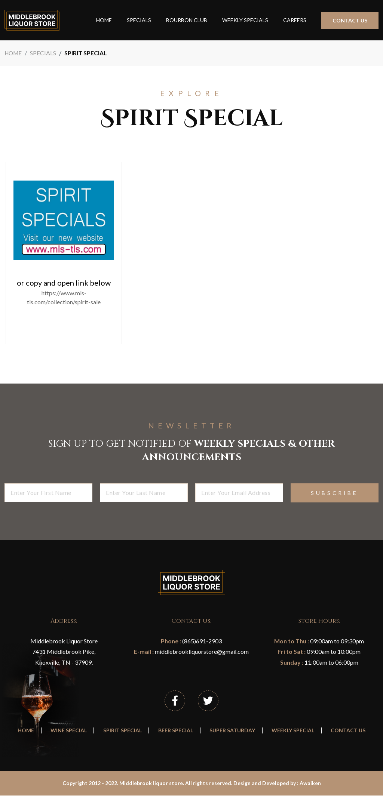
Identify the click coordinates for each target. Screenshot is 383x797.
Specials (139, 20)
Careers (294, 20)
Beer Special (175, 732)
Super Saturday (232, 732)
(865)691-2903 (201, 640)
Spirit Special (122, 732)
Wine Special (68, 732)
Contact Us (350, 20)
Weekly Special (293, 732)
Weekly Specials (245, 20)
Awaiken (310, 785)
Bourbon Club (186, 20)
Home (104, 20)
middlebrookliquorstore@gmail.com (201, 651)
